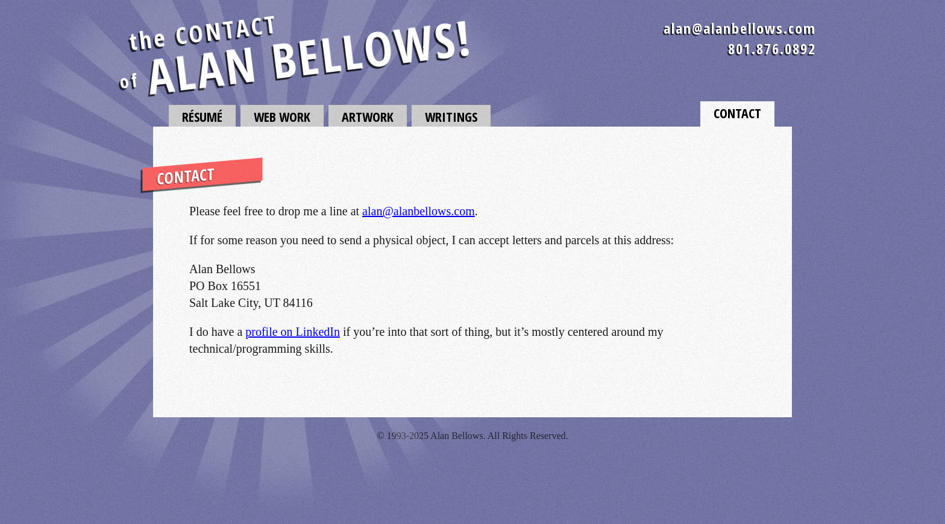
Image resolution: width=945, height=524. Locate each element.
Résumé (202, 116)
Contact (737, 113)
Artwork (368, 116)
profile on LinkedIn (292, 331)
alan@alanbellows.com (740, 28)
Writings (451, 116)
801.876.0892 (772, 48)
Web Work (282, 116)
